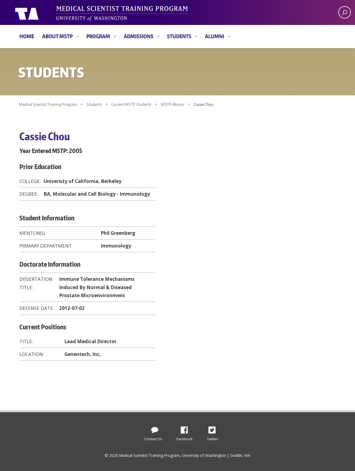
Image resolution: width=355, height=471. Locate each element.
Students (179, 36)
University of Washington (37, 12)
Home (26, 36)
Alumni (214, 36)
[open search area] (344, 12)
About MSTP (57, 36)
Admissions (138, 36)
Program (98, 36)
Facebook (186, 428)
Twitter (214, 428)
